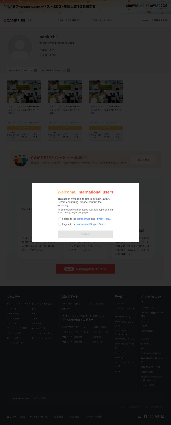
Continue (85, 234)
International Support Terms (91, 224)
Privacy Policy (103, 219)
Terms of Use (83, 219)
